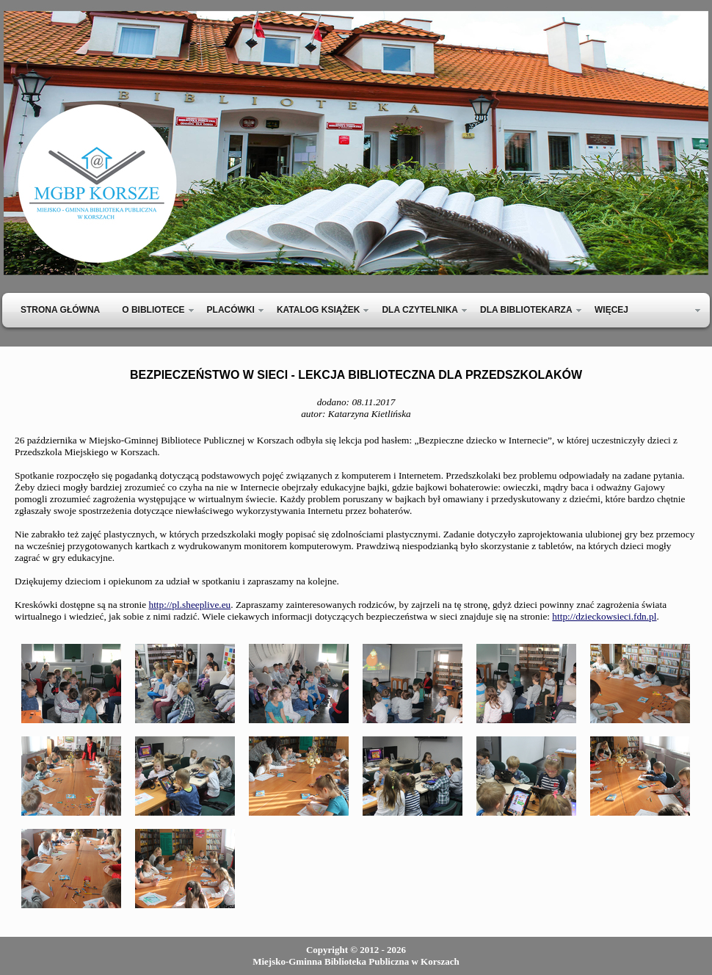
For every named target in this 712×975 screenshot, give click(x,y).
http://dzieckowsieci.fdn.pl (604, 616)
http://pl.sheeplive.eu (189, 604)
